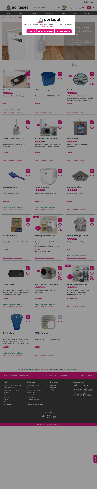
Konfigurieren (31, 31)
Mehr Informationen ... (48, 26)
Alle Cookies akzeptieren (63, 31)
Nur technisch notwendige (45, 31)
